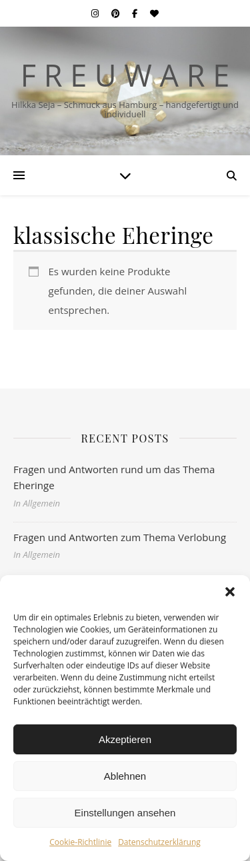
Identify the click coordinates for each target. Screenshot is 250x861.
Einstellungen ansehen (125, 812)
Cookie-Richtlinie (80, 842)
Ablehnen (125, 776)
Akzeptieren (125, 739)
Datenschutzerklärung (159, 842)
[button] (230, 591)
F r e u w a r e (125, 75)
